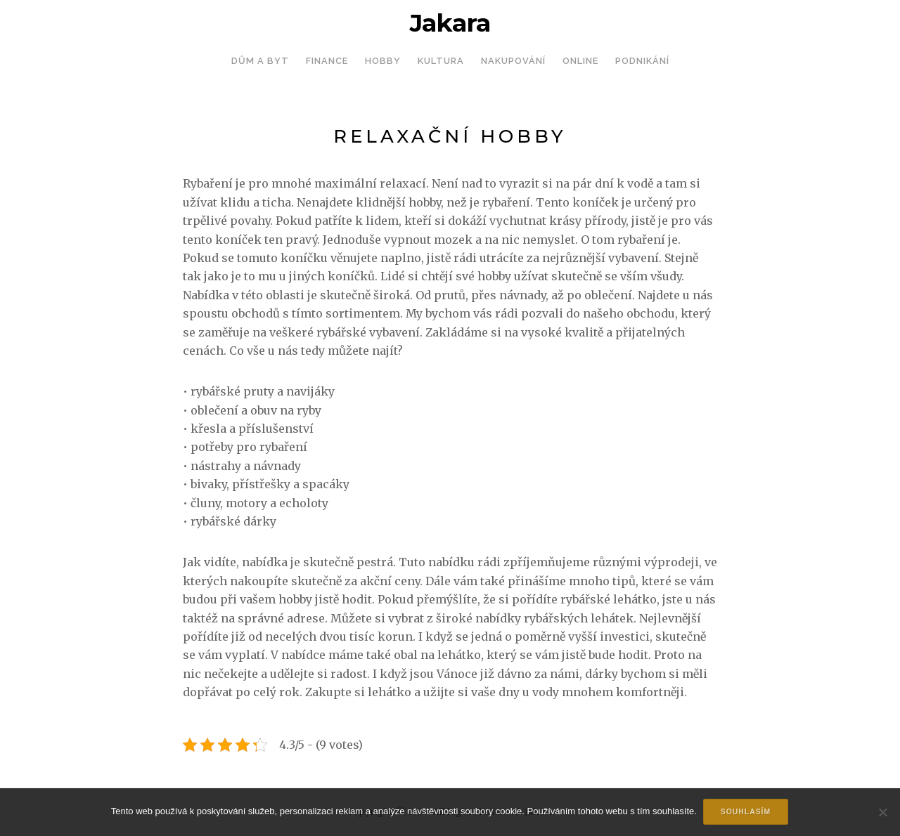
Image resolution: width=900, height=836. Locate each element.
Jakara (450, 23)
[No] (882, 813)
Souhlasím (746, 812)
